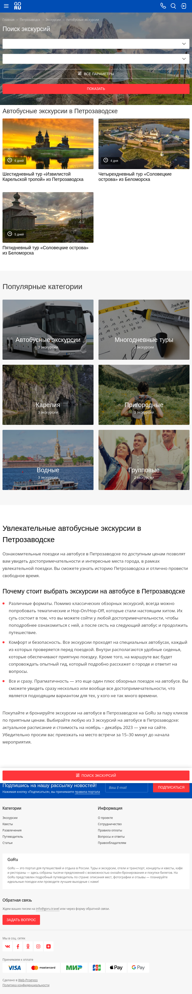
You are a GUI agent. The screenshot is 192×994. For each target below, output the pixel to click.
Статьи (7, 843)
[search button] (173, 6)
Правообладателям (112, 843)
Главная (8, 20)
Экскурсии (53, 20)
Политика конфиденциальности (26, 985)
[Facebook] (18, 946)
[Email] (126, 787)
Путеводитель (12, 836)
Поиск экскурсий (96, 776)
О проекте (105, 818)
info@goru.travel (47, 909)
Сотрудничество (110, 824)
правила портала (87, 792)
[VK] (7, 946)
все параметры (96, 74)
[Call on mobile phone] (163, 6)
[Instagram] (38, 946)
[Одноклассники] (28, 946)
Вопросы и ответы (111, 836)
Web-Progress (28, 980)
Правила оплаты (110, 830)
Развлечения (12, 830)
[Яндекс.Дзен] (49, 946)
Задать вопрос (21, 920)
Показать (96, 89)
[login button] (183, 6)
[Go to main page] (17, 6)
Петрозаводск (30, 20)
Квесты (7, 824)
